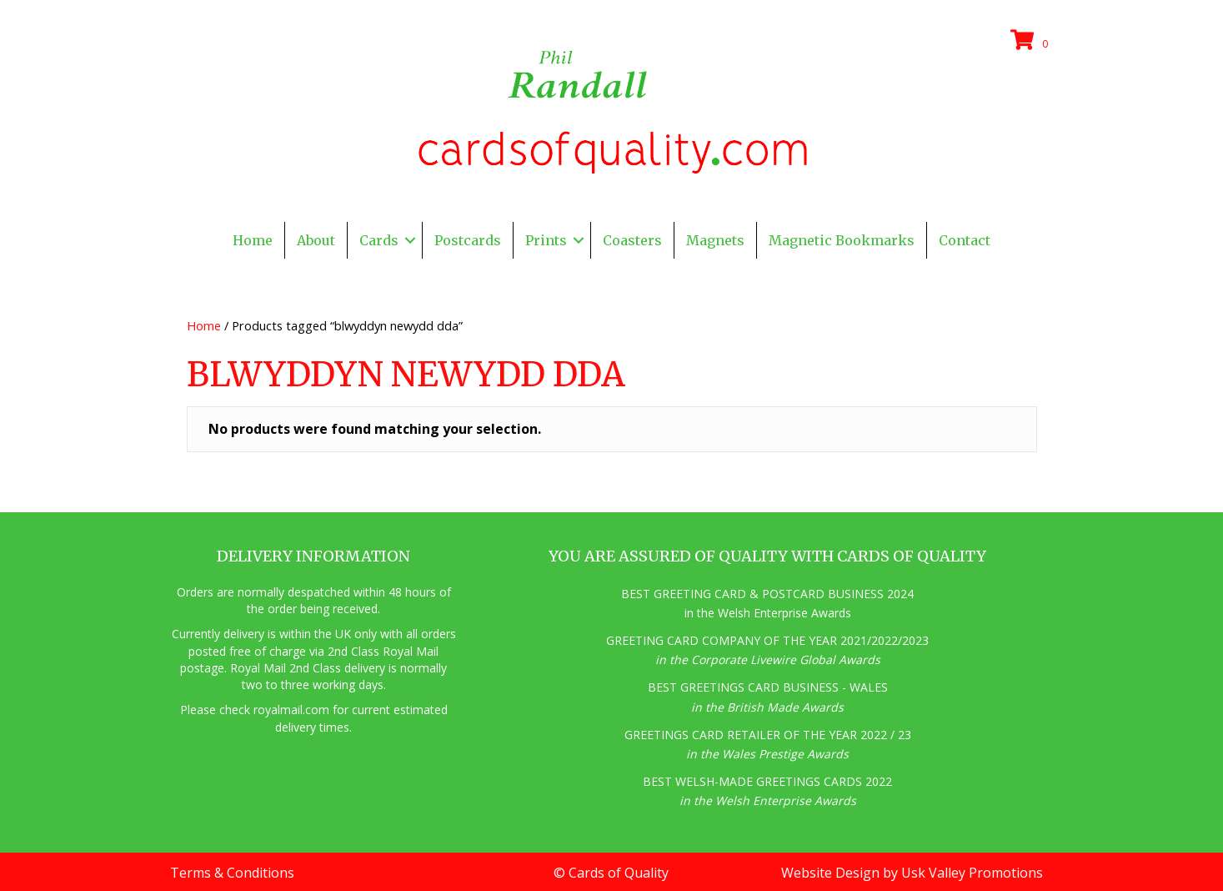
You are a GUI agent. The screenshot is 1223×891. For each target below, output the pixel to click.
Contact (964, 240)
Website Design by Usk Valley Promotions (912, 872)
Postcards (467, 240)
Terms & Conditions (232, 872)
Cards (378, 240)
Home (253, 240)
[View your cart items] (1032, 41)
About (316, 240)
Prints (546, 240)
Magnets (715, 240)
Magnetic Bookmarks (842, 240)
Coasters (632, 240)
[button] (410, 240)
